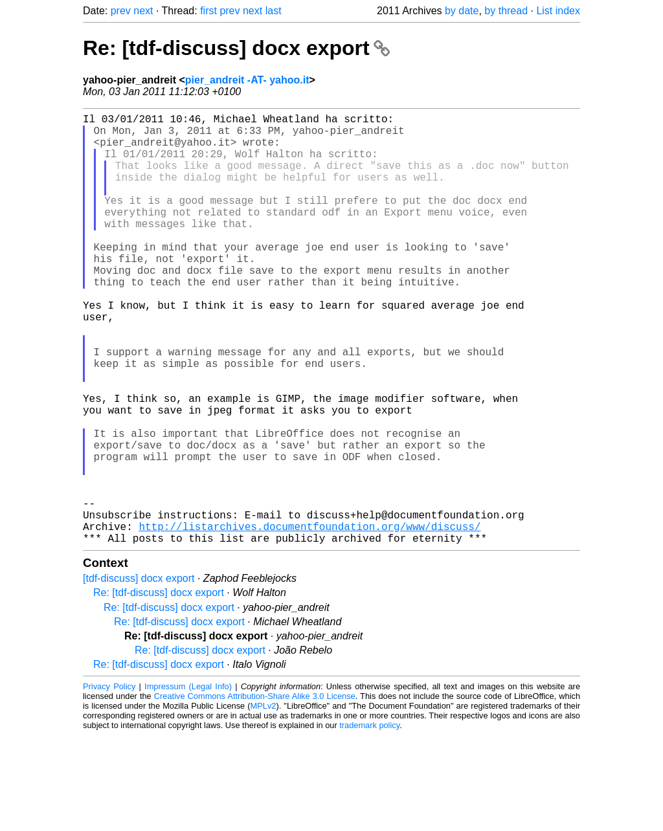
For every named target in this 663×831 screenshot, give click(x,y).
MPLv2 (263, 801)
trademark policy (369, 821)
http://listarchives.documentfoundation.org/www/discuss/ (309, 619)
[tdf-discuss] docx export (139, 674)
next (143, 10)
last (273, 10)
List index (558, 10)
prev (121, 10)
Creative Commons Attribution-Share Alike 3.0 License (254, 792)
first (208, 10)
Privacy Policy (109, 782)
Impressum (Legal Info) (188, 782)
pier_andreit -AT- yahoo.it (247, 79)
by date (461, 10)
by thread (506, 10)
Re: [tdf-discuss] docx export (236, 48)
